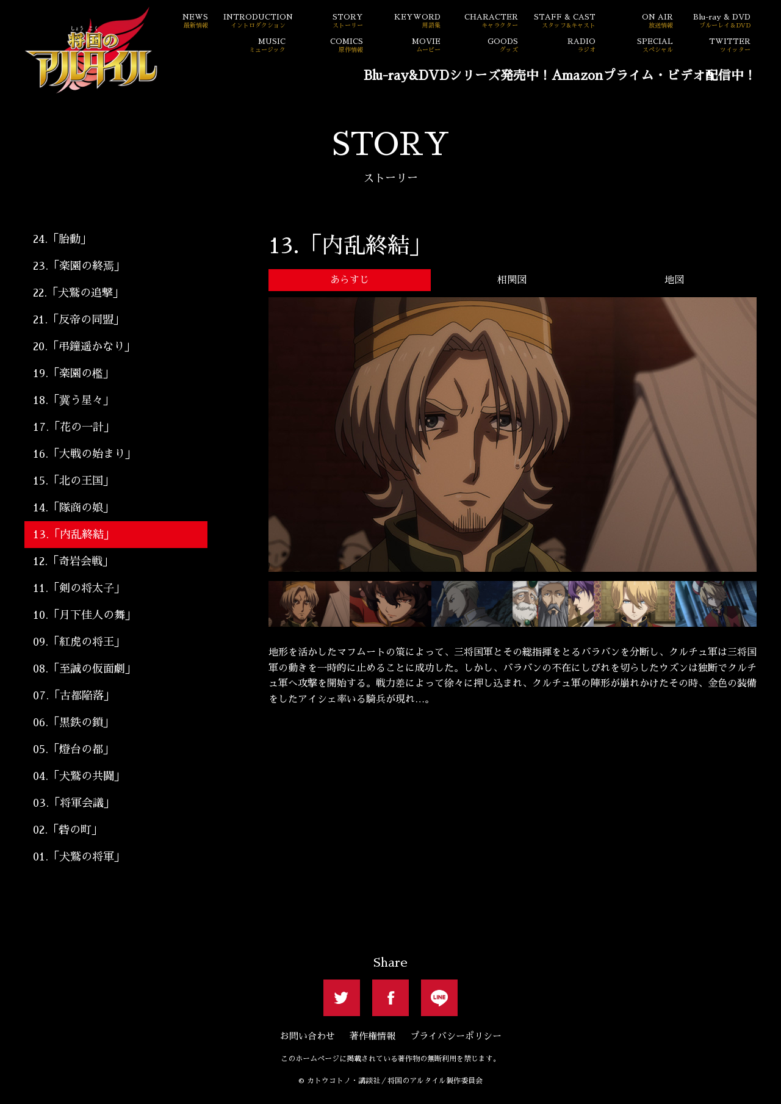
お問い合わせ (307, 1036)
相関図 (512, 280)
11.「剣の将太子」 (79, 588)
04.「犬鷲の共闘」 (79, 776)
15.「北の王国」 (73, 480)
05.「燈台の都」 (73, 749)
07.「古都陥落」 (74, 695)
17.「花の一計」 (74, 427)
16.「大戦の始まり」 (84, 454)
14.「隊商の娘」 (73, 507)
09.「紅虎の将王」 (79, 642)
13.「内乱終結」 (74, 534)
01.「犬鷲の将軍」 (79, 856)
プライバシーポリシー (456, 1036)
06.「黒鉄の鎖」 (73, 722)
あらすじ (349, 280)
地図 (674, 280)
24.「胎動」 (62, 239)
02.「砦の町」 (68, 829)
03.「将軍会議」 (74, 803)
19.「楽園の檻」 (73, 373)
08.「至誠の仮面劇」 (84, 668)
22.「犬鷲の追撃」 (78, 292)
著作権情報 (372, 1036)
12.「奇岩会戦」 (73, 561)
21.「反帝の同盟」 (78, 319)
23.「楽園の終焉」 (79, 266)
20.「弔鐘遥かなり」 (84, 346)
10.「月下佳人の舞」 (84, 615)
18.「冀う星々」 (73, 400)
